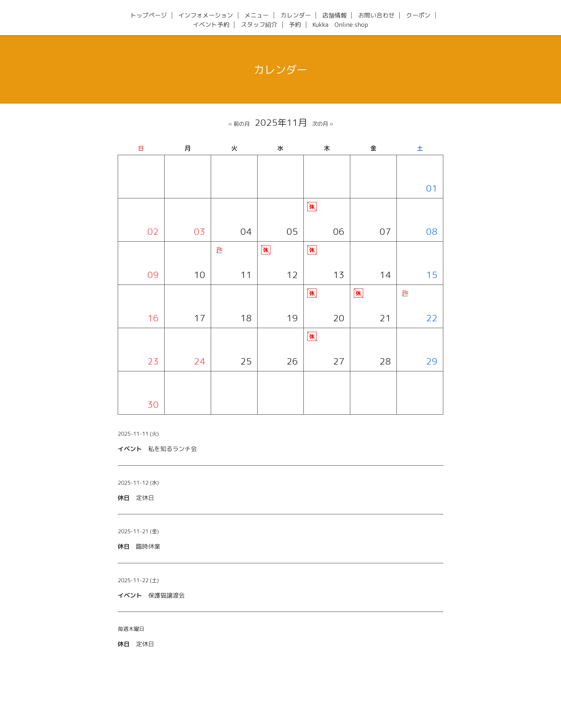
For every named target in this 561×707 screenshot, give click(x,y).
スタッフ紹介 (259, 24)
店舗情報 (334, 15)
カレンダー (295, 15)
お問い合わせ (376, 15)
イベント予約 (211, 24)
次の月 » (322, 124)
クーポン (418, 15)
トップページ (148, 15)
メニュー (256, 15)
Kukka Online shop (340, 24)
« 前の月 (239, 124)
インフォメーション (205, 15)
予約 (295, 24)
